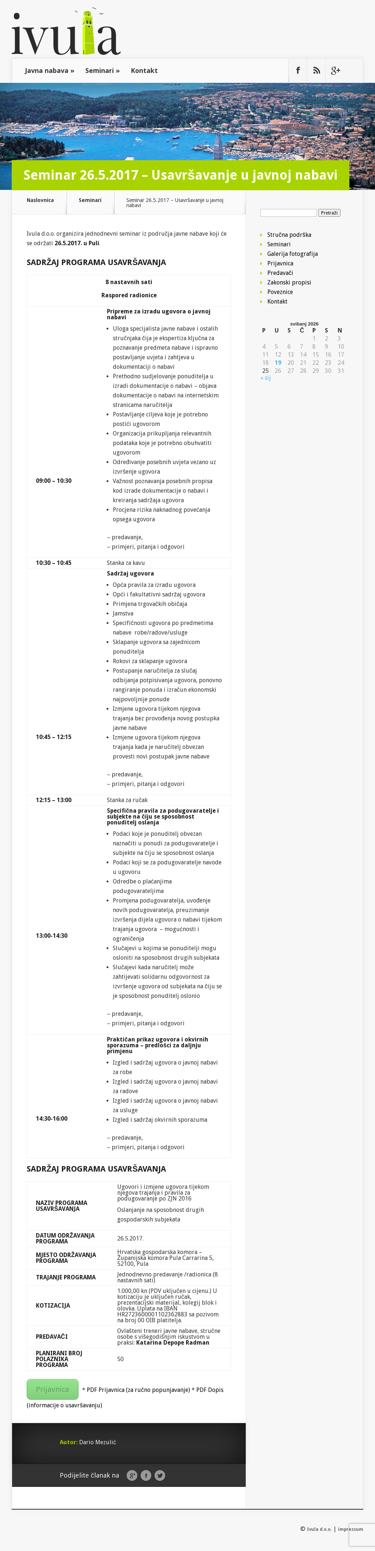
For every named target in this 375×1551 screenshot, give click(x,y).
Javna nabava (49, 70)
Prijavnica (52, 1389)
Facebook (146, 1476)
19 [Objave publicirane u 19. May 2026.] (278, 363)
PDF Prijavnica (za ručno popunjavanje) (138, 1389)
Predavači (280, 272)
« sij (265, 377)
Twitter (160, 1476)
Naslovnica (40, 200)
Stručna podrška (289, 234)
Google (132, 1476)
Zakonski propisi (289, 282)
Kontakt (144, 70)
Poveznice (280, 291)
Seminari (102, 70)
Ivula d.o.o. (319, 1529)
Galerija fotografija (292, 253)
